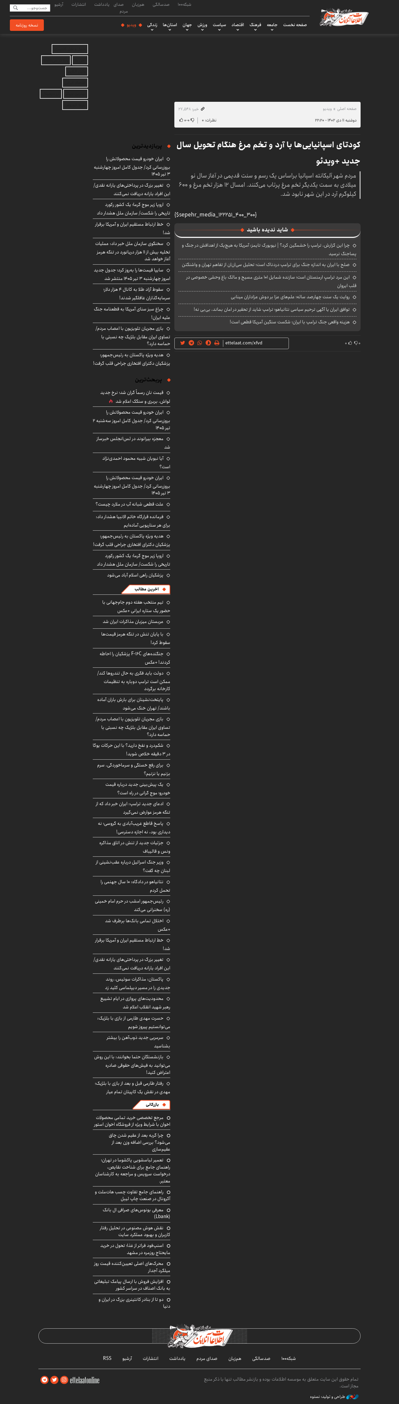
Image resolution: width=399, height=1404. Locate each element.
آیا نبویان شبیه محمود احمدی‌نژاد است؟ (136, 463)
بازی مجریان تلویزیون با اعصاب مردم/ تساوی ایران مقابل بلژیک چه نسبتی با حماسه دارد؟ (133, 336)
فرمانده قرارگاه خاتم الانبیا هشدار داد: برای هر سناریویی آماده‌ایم (133, 521)
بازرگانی (152, 1104)
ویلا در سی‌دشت (56, 60)
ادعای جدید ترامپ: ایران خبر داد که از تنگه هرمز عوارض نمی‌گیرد (133, 808)
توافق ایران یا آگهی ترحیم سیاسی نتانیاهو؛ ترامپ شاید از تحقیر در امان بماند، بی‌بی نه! (272, 309)
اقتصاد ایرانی (75, 82)
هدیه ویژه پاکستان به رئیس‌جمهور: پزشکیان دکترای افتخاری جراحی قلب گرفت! (131, 359)
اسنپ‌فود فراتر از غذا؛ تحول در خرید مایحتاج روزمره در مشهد (135, 1249)
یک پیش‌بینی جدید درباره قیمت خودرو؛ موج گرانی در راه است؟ (137, 789)
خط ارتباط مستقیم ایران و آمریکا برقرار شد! (132, 228)
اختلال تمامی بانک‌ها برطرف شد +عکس (137, 925)
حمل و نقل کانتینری (70, 49)
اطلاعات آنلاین (343, 17)
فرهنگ (255, 24)
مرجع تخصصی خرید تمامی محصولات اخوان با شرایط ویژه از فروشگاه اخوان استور (132, 1121)
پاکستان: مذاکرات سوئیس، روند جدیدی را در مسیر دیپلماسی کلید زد (137, 983)
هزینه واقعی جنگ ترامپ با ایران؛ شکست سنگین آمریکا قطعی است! (290, 322)
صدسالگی (161, 4)
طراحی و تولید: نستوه (334, 1397)
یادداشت (101, 4)
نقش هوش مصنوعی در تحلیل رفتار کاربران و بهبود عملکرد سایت (135, 1231)
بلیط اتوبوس (75, 105)
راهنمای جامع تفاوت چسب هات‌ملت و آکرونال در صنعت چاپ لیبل (132, 1195)
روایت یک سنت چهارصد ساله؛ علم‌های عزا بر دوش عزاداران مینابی (290, 297)
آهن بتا (80, 60)
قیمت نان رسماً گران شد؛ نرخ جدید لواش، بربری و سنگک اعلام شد (135, 397)
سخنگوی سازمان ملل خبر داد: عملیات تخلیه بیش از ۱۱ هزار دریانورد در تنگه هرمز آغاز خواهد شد (132, 251)
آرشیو (58, 4)
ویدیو (131, 24)
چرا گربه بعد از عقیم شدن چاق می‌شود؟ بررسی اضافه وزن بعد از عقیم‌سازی (139, 1142)
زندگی (152, 24)
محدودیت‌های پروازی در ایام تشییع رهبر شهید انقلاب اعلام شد (135, 1003)
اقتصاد (237, 24)
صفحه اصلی (347, 109)
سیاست (219, 24)
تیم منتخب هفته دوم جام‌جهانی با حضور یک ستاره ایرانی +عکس (136, 606)
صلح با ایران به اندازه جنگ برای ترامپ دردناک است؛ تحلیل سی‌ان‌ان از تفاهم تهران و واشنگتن (266, 264)
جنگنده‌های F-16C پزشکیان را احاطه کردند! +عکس (135, 658)
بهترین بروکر (76, 94)
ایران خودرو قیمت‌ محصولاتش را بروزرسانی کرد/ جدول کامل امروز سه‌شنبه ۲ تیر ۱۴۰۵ (131, 420)
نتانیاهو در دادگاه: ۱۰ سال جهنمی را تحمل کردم (135, 886)
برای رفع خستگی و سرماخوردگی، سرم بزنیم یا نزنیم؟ (133, 769)
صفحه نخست (295, 24)
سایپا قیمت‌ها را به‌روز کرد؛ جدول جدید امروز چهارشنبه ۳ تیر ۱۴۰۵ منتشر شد (132, 274)
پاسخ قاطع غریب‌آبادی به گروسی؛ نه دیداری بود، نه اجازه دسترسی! (134, 828)
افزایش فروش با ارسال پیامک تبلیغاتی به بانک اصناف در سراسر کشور (132, 1285)
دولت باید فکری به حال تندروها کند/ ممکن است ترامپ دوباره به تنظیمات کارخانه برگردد (133, 680)
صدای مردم (121, 7)
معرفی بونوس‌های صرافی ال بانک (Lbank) (136, 1213)
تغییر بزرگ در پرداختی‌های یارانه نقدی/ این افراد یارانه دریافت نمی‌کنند (131, 189)
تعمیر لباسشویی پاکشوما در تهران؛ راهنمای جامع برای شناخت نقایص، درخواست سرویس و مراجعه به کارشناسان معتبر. (132, 1170)
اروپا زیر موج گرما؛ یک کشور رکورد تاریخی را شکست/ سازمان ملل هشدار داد (133, 209)
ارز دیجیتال (50, 94)
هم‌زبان (138, 4)
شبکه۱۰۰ (184, 4)
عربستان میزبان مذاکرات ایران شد (133, 621)
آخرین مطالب (147, 589)
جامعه (272, 24)
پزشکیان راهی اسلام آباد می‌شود (135, 575)
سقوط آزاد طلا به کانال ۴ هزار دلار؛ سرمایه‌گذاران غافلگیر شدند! (136, 294)
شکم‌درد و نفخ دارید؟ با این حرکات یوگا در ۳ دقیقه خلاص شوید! (131, 750)
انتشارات (78, 4)
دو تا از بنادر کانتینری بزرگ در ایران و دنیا (134, 1303)
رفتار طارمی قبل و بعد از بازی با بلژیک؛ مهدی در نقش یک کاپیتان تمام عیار (132, 1088)
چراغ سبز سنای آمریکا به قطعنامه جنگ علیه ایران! (132, 313)
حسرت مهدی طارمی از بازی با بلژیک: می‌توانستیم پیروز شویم (133, 1022)
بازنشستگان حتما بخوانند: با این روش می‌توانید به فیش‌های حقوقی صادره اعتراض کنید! (132, 1064)
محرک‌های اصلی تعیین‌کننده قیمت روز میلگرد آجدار (132, 1267)
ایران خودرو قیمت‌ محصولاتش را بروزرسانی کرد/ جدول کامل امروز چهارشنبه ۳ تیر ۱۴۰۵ (132, 166)
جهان (187, 24)
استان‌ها (170, 24)
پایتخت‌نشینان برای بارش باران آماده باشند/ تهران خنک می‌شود (133, 704)
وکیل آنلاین (77, 71)
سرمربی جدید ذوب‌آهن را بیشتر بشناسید (138, 1042)
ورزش (202, 24)
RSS (107, 1358)
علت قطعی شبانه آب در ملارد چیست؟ (129, 504)
